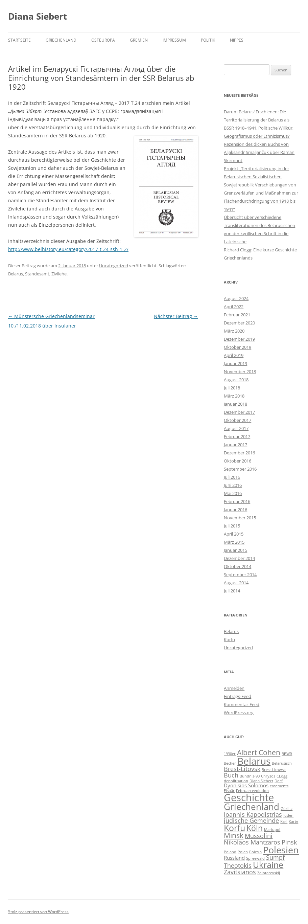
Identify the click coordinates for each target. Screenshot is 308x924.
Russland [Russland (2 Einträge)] (234, 857)
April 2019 (233, 355)
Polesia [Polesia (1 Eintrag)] (255, 852)
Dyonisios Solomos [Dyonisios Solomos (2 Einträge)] (246, 785)
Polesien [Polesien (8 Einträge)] (281, 849)
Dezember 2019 (239, 339)
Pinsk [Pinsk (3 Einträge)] (289, 842)
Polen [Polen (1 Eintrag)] (243, 852)
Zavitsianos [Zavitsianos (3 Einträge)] (240, 872)
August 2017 (236, 428)
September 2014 (240, 574)
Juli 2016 (232, 477)
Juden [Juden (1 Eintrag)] (288, 815)
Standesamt (37, 274)
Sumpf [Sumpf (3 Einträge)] (275, 857)
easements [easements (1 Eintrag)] (279, 786)
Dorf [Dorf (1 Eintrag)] (279, 781)
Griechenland (61, 40)
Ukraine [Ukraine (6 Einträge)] (268, 864)
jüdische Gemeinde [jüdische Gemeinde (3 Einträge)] (251, 820)
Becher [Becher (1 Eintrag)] (230, 763)
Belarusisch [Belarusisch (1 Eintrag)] (282, 763)
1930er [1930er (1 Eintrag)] (230, 753)
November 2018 (240, 371)
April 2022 (233, 306)
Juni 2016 (233, 485)
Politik (208, 40)
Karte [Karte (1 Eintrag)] (293, 821)
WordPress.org (239, 712)
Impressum (174, 40)
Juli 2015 (232, 526)
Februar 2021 (237, 315)
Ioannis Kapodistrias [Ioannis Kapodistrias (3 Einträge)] (253, 814)
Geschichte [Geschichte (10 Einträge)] (249, 797)
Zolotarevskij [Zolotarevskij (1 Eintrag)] (268, 873)
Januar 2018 (235, 404)
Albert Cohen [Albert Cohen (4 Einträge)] (258, 752)
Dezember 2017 (239, 412)
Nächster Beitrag (176, 316)
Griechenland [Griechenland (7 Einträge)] (251, 807)
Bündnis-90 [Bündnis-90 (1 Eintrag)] (250, 776)
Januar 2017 (235, 445)
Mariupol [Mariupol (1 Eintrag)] (272, 829)
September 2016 (240, 469)
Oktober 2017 (237, 420)
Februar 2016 (237, 501)
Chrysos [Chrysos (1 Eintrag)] (268, 776)
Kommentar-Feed (241, 704)
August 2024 (236, 298)
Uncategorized (113, 266)
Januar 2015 (235, 550)
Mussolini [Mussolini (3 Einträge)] (259, 836)
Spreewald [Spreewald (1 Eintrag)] (255, 858)
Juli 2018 (232, 388)
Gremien (139, 40)
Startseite (19, 40)
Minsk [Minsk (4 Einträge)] (233, 835)
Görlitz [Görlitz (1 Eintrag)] (286, 808)
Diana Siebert (37, 16)
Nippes (236, 40)
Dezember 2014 (239, 558)
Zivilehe (59, 274)
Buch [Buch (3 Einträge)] (231, 775)
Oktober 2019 (237, 347)
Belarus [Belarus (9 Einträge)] (253, 760)
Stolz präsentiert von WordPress (38, 912)
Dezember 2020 (239, 323)
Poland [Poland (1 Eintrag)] (230, 852)
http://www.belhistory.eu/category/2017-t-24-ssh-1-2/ (68, 249)
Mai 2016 (233, 493)
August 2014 (236, 583)
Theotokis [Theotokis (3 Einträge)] (238, 865)
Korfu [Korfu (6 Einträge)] (234, 827)
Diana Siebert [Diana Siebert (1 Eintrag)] (261, 781)
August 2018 (236, 380)
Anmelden (234, 688)
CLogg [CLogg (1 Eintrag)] (282, 776)
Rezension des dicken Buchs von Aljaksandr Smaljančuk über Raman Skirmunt (259, 152)
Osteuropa (103, 40)
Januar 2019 (235, 363)
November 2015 (240, 518)
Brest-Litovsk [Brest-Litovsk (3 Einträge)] (242, 769)
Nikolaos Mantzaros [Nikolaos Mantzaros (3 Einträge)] (252, 842)
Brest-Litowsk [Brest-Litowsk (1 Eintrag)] (274, 769)
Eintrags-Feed (237, 696)
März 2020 (234, 331)
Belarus (15, 274)
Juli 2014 (232, 591)
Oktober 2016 (237, 461)
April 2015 (233, 534)
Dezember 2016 (239, 453)
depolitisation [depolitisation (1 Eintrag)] (236, 781)
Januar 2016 (235, 509)
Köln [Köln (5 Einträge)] (254, 828)
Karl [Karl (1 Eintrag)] (283, 821)
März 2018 (234, 396)
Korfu (229, 639)
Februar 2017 (237, 436)
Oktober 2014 (237, 566)
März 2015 (234, 542)
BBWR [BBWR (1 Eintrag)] (287, 753)
